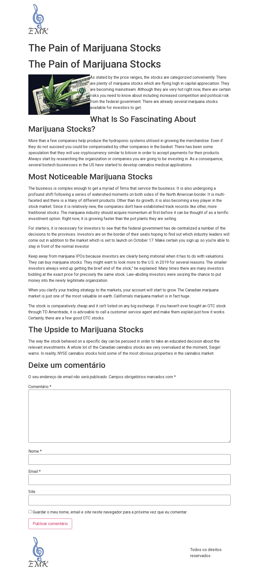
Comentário (39, 387)
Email (34, 472)
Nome (35, 451)
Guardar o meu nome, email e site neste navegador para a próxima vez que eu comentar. (110, 512)
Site (31, 492)
